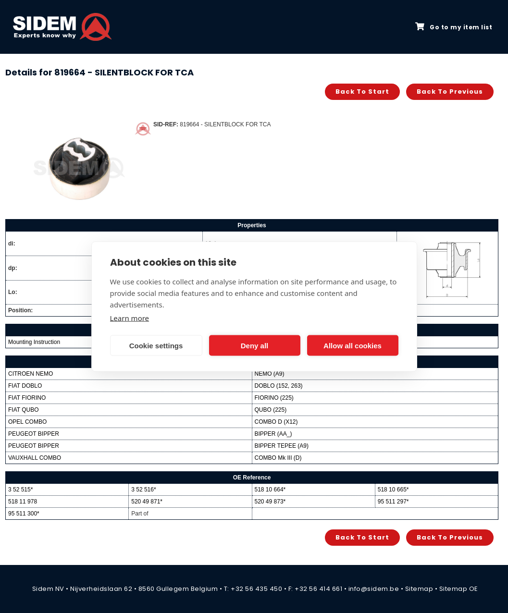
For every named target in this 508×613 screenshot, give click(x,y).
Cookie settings (156, 345)
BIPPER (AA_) (273, 433)
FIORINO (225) (274, 397)
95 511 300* (23, 513)
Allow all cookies (352, 345)
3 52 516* (143, 489)
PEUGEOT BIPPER (33, 433)
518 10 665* (393, 489)
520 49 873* (270, 501)
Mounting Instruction (34, 342)
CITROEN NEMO (30, 373)
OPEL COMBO (27, 421)
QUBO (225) (271, 409)
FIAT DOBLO (25, 385)
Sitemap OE (458, 588)
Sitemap (419, 588)
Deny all (255, 345)
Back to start (362, 91)
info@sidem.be (373, 588)
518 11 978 (22, 501)
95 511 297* (393, 501)
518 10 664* (270, 489)
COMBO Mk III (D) (278, 457)
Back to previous (450, 91)
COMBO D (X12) (276, 421)
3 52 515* (20, 489)
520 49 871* (146, 501)
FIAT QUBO (23, 409)
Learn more (129, 318)
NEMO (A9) (270, 373)
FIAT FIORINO (27, 397)
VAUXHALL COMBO (34, 457)
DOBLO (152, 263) (279, 385)
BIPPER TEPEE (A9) (282, 445)
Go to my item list (453, 27)
